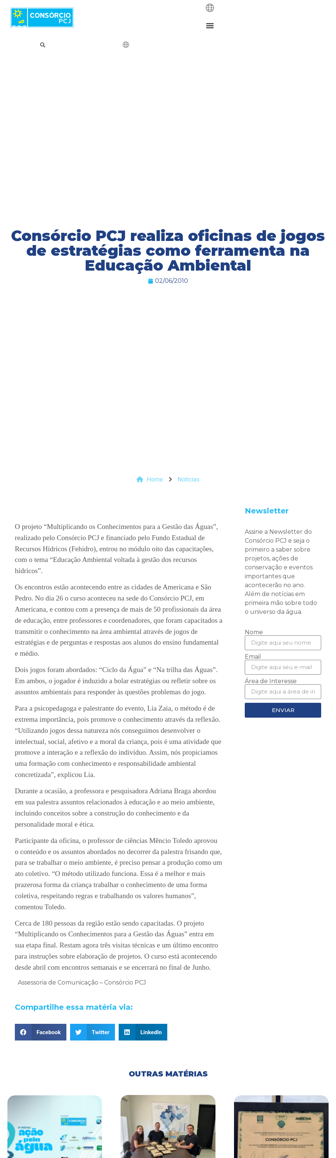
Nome (254, 632)
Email (253, 657)
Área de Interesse (271, 681)
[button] (210, 25)
